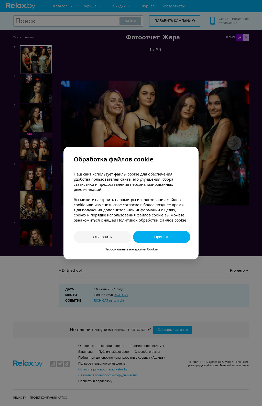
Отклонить (102, 237)
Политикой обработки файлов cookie (151, 220)
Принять (161, 237)
